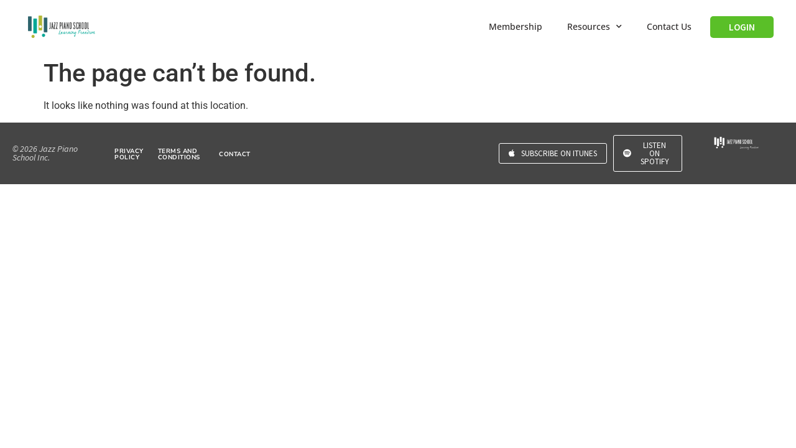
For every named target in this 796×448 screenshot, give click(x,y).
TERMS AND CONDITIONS (179, 154)
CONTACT (235, 154)
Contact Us (669, 26)
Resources (594, 26)
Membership (515, 26)
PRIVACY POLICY (129, 154)
